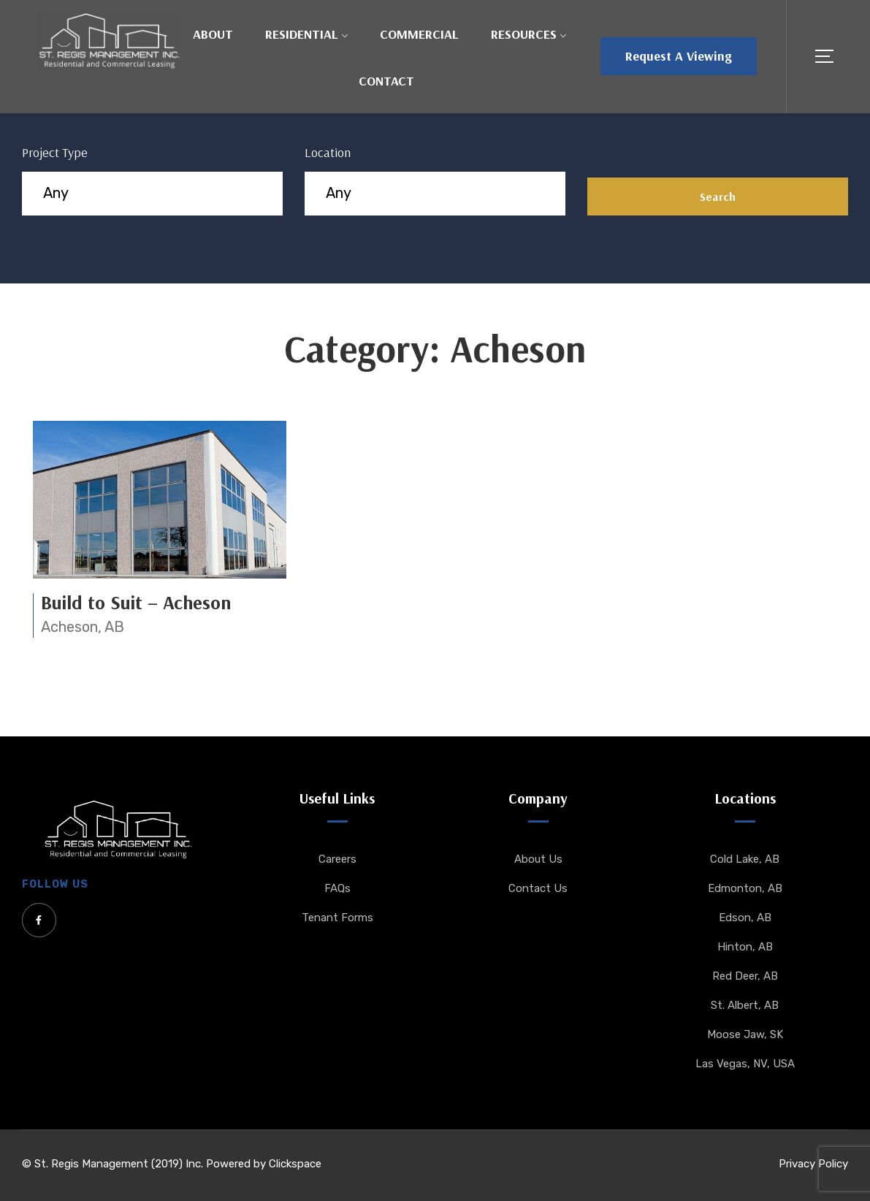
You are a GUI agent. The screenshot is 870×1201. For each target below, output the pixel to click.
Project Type (55, 152)
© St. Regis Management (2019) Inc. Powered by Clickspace (171, 1163)
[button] (678, 56)
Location (328, 152)
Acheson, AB (82, 627)
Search (718, 196)
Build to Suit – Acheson (136, 602)
